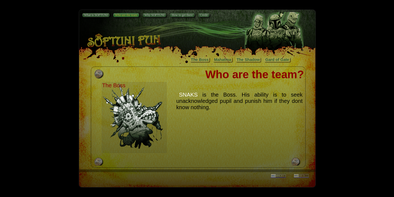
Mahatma (222, 59)
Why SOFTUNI (154, 15)
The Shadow (248, 59)
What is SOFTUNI (96, 15)
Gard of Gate (277, 59)
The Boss (200, 59)
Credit (204, 15)
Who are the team (126, 15)
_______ (301, 175)
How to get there (182, 15)
